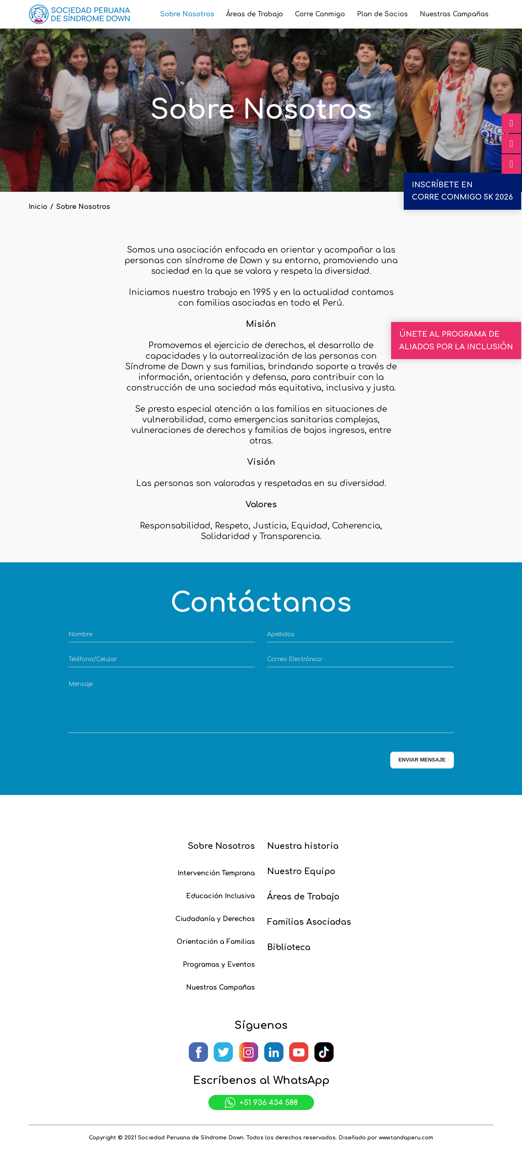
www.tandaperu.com (406, 1138)
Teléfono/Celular (93, 659)
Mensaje (81, 684)
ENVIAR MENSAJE (422, 760)
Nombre (80, 634)
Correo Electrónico (294, 659)
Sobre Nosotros (221, 846)
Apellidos (280, 634)
